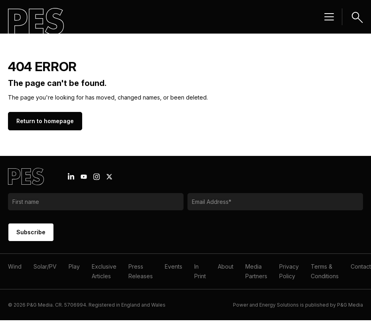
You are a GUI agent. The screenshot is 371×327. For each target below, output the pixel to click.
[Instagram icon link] (96, 176)
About (225, 266)
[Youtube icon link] (84, 176)
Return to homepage (45, 121)
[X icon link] (109, 176)
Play (74, 266)
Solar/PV (45, 266)
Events (173, 266)
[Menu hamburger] (329, 17)
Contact (361, 266)
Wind (15, 266)
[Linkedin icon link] (71, 176)
